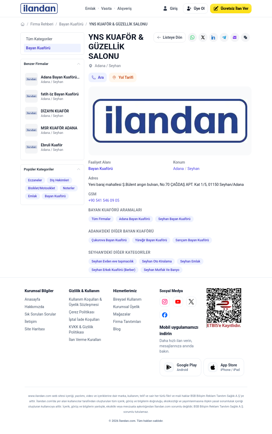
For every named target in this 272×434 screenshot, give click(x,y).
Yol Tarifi (122, 77)
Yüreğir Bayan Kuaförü (151, 240)
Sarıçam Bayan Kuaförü (192, 240)
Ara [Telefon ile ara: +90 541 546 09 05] (98, 77)
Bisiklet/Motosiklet (41, 188)
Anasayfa (32, 299)
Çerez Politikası (81, 312)
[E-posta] (234, 37)
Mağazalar (122, 314)
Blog (117, 329)
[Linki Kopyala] (245, 37)
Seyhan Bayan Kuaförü (174, 219)
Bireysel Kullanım (127, 299)
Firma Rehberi (42, 24)
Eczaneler (35, 180)
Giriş (170, 8)
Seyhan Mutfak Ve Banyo (161, 270)
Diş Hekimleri (59, 180)
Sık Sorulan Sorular (40, 314)
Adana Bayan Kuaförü (134, 219)
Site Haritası (35, 329)
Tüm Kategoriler (39, 39)
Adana (178, 168)
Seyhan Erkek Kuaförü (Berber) (113, 270)
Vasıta (106, 8)
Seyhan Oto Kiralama (157, 261)
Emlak (90, 8)
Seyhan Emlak (190, 261)
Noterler (69, 188)
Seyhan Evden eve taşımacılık (113, 261)
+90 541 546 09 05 (103, 200)
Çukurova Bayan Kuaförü (109, 240)
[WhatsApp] (192, 37)
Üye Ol (195, 8)
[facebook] (165, 315)
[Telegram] (224, 37)
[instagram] (165, 302)
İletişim (31, 321)
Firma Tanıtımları (127, 321)
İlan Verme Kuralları (85, 339)
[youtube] (178, 302)
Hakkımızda (34, 307)
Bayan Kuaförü (71, 24)
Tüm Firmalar (101, 219)
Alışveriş (124, 8)
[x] (191, 302)
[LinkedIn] (213, 37)
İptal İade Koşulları (84, 319)
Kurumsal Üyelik (126, 307)
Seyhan (193, 168)
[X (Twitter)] (202, 37)
